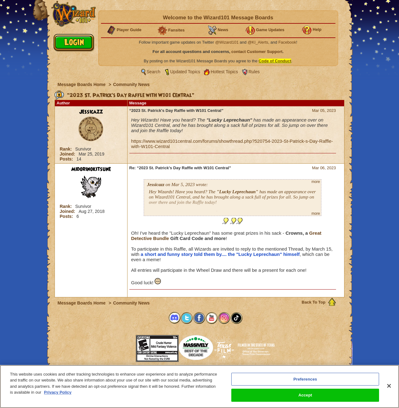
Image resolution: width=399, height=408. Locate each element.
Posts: (67, 158)
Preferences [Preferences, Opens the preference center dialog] (305, 379)
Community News (131, 84)
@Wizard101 (226, 42)
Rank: (66, 148)
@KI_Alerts (258, 42)
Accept (305, 395)
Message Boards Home (82, 84)
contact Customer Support (256, 51)
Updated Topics (185, 71)
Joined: (68, 153)
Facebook (287, 42)
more (315, 182)
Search (153, 71)
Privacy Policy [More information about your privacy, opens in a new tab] (57, 392)
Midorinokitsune (91, 169)
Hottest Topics (224, 71)
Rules (254, 71)
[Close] (389, 386)
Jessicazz (91, 112)
